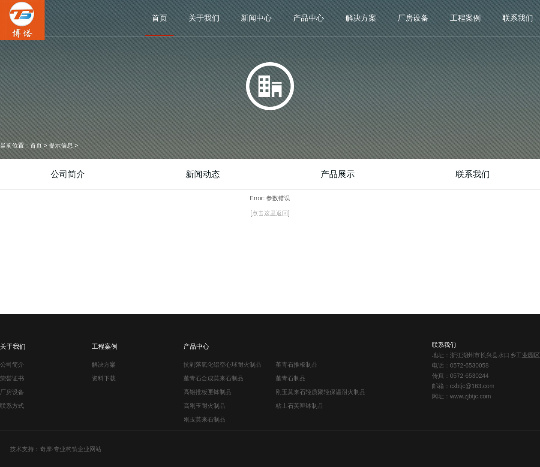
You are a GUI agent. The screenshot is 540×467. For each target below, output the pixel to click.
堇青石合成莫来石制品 (213, 378)
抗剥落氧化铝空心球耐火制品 (222, 364)
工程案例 (465, 18)
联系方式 (12, 405)
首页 (159, 18)
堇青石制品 (291, 378)
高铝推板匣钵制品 (207, 392)
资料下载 (104, 378)
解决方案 (360, 18)
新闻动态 (203, 174)
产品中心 (308, 18)
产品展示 (338, 174)
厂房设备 (413, 18)
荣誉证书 (12, 378)
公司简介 (68, 174)
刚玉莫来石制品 (204, 419)
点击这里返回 (270, 213)
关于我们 (204, 18)
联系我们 (517, 18)
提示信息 (61, 145)
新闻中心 (256, 18)
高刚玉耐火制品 (204, 405)
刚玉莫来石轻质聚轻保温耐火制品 (321, 392)
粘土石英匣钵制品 (300, 405)
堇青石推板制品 (297, 364)
